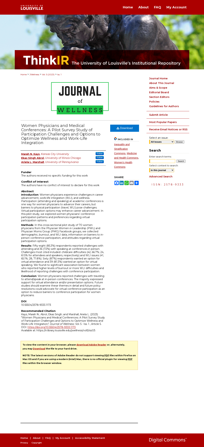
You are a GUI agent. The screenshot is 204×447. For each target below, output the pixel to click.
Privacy (24, 442)
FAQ (48, 437)
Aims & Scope (158, 87)
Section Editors (159, 97)
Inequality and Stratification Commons (122, 149)
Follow (100, 153)
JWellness (34, 74)
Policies (154, 101)
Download (125, 128)
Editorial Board (159, 92)
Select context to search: (163, 165)
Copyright (37, 442)
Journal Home (158, 78)
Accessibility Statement (90, 437)
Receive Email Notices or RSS (168, 129)
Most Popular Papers (163, 122)
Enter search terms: (160, 156)
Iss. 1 (59, 74)
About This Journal (161, 83)
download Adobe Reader (91, 344)
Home (23, 74)
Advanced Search (160, 176)
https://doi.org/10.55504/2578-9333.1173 (52, 327)
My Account (63, 437)
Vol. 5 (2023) (48, 74)
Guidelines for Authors (164, 106)
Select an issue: (158, 137)
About (36, 437)
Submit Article (158, 114)
